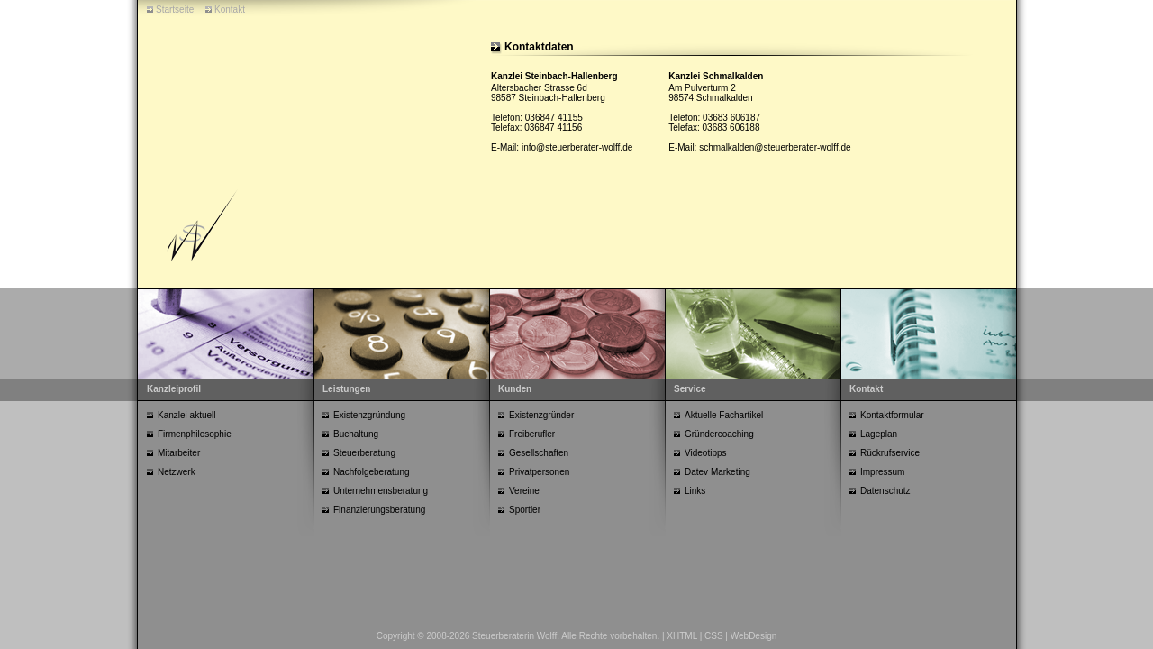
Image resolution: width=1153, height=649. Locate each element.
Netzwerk (176, 472)
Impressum (882, 472)
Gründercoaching (719, 434)
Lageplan (878, 434)
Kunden (514, 389)
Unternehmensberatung (380, 491)
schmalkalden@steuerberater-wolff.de (774, 147)
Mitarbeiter (179, 453)
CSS (713, 636)
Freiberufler (532, 434)
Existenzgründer (541, 415)
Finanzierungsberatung (379, 510)
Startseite (175, 9)
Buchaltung (355, 434)
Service (690, 389)
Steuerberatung (364, 453)
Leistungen (346, 389)
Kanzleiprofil (174, 389)
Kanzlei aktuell (186, 415)
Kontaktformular (892, 415)
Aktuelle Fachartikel (724, 415)
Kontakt (229, 9)
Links (695, 491)
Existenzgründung (369, 415)
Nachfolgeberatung (371, 472)
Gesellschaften (538, 453)
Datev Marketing (717, 472)
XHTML (682, 636)
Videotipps (706, 453)
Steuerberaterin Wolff (514, 636)
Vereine (524, 491)
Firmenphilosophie (195, 434)
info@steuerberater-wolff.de (577, 147)
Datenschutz (885, 491)
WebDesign (754, 636)
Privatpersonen (539, 472)
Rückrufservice (890, 453)
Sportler (524, 510)
